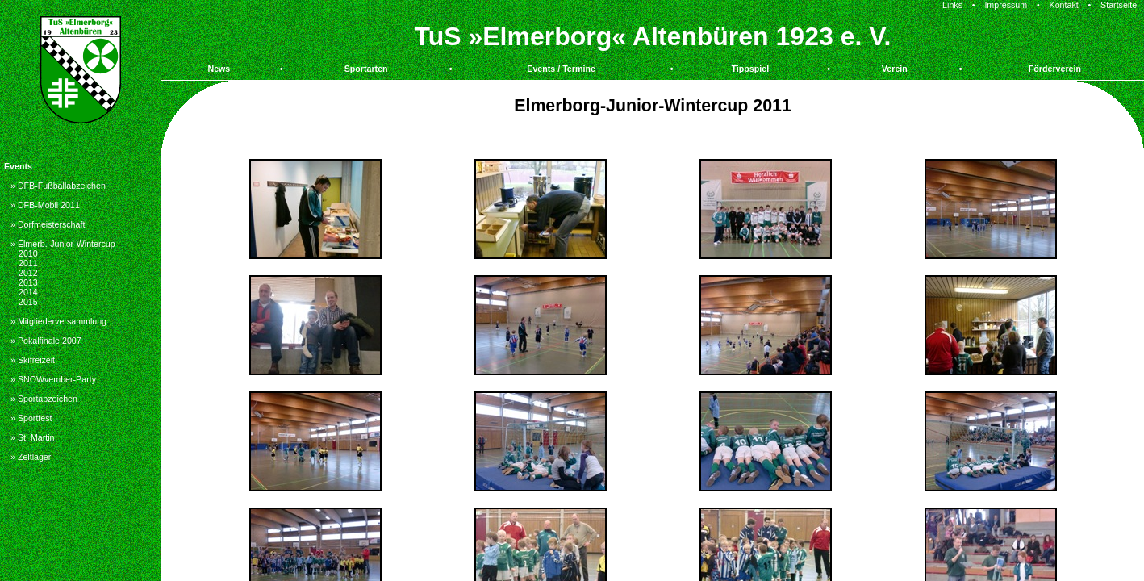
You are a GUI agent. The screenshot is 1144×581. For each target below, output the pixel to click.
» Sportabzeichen (43, 398)
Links (952, 5)
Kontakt (1064, 5)
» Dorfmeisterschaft (47, 224)
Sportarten (366, 68)
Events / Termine (561, 68)
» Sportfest (31, 418)
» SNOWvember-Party (53, 379)
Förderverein (1055, 68)
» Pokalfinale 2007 (45, 340)
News (218, 68)
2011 (28, 263)
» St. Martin (32, 437)
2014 (28, 292)
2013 (28, 282)
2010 (28, 253)
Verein (895, 68)
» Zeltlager (30, 457)
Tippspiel (751, 68)
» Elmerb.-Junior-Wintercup (62, 244)
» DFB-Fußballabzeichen (58, 185)
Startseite (1118, 5)
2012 (28, 273)
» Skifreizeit (32, 360)
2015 (28, 302)
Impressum (1005, 5)
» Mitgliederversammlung (58, 321)
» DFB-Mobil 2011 (45, 205)
